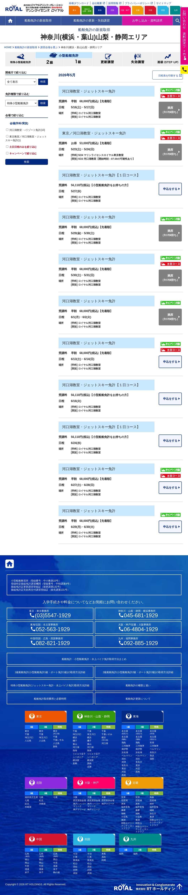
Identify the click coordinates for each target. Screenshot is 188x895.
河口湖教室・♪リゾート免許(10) (25, 130)
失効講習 (137, 59)
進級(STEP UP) (168, 59)
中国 (150, 10)
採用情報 (113, 3)
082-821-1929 (53, 643)
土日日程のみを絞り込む (21, 146)
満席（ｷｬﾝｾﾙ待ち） (170, 110)
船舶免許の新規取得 (26, 47)
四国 (163, 10)
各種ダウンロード (79, 3)
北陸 (112, 10)
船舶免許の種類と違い (138, 685)
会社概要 (97, 3)
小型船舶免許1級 (78, 62)
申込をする (170, 188)
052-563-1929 (53, 629)
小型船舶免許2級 (50, 62)
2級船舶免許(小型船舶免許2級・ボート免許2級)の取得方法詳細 (138, 672)
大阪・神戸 (125, 10)
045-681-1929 (141, 615)
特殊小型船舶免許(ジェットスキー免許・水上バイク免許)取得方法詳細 (50, 685)
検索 (26, 161)
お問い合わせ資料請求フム (184, 35)
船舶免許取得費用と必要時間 (50, 698)
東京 (74, 10)
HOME (8, 47)
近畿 (138, 10)
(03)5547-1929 (53, 615)
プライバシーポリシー (137, 3)
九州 (176, 10)
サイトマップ (163, 3)
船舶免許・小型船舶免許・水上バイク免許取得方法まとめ (94, 659)
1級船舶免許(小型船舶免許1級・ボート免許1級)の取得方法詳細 (50, 672)
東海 (100, 10)
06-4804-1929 (141, 629)
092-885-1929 (141, 643)
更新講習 (107, 59)
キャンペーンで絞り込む (21, 153)
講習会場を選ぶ (49, 47)
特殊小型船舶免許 (20, 59)
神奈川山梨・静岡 (87, 10)
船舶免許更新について (138, 698)
